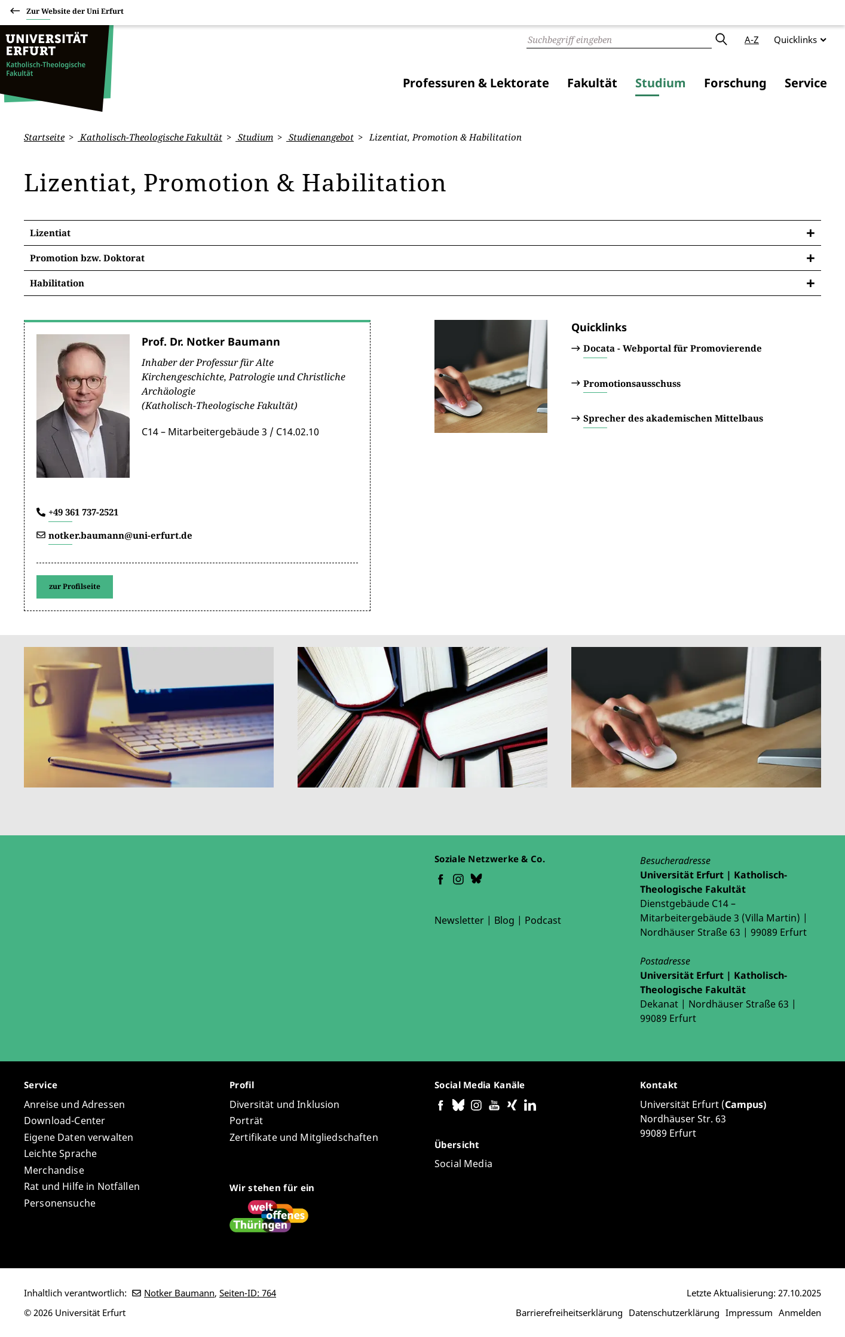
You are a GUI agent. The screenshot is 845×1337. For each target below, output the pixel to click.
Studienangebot (320, 137)
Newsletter (459, 920)
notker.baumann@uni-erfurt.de (120, 535)
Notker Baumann (179, 1293)
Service (806, 83)
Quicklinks (795, 39)
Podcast (543, 920)
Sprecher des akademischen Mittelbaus (673, 418)
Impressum (749, 1312)
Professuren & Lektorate (476, 83)
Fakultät (592, 83)
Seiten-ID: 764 (247, 1293)
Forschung (735, 83)
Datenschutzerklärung (674, 1312)
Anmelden (800, 1312)
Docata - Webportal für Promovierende (672, 348)
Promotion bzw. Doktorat (87, 258)
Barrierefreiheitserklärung (569, 1312)
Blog (504, 920)
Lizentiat (50, 233)
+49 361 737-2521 (83, 512)
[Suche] (619, 39)
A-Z (752, 39)
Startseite (44, 137)
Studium (660, 83)
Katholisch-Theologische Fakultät (150, 137)
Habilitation (57, 283)
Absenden (721, 39)
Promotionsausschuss (632, 383)
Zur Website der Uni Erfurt (75, 13)
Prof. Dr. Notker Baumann (211, 341)
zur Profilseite (74, 586)
